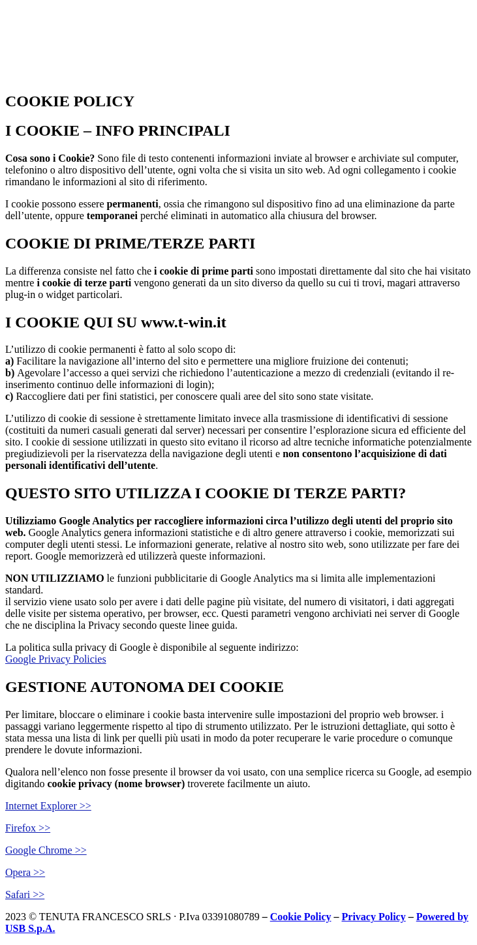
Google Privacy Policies (55, 659)
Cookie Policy (300, 916)
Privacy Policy (374, 916)
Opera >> (25, 872)
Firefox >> (27, 827)
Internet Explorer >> (48, 805)
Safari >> (24, 894)
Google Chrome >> (46, 850)
